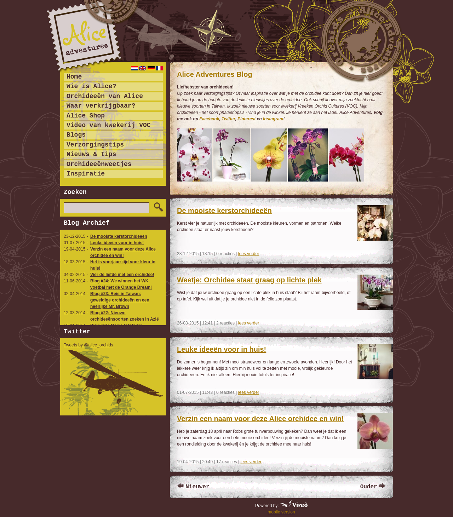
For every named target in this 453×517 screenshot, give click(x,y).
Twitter (228, 118)
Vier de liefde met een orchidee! (122, 274)
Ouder (368, 487)
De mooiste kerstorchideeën (118, 236)
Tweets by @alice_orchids (88, 345)
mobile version (281, 512)
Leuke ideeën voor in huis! (117, 242)
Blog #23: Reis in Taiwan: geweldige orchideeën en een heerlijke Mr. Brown (119, 300)
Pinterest (246, 118)
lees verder (248, 253)
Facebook (209, 118)
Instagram (273, 118)
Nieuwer (197, 487)
